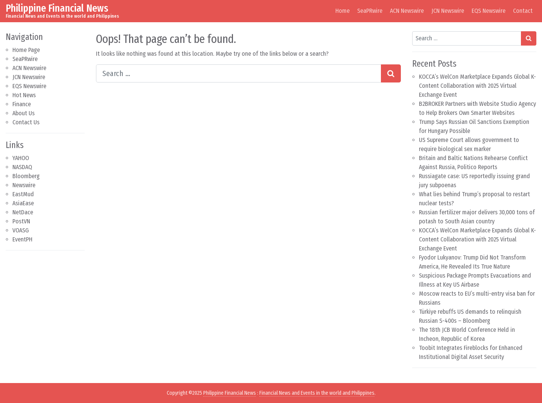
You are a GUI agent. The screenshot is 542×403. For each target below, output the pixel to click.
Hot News (24, 95)
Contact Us (26, 122)
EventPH (22, 239)
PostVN (21, 221)
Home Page (26, 49)
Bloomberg (26, 176)
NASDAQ (22, 167)
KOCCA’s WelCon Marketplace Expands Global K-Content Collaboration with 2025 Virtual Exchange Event (477, 85)
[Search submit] (391, 73)
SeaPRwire (369, 10)
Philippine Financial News (57, 8)
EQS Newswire (488, 10)
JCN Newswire (447, 10)
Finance (21, 104)
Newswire (23, 185)
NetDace (22, 212)
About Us (23, 113)
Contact (523, 10)
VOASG (20, 230)
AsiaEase (23, 203)
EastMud (23, 194)
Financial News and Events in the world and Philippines (317, 393)
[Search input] (238, 73)
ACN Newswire (407, 10)
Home (342, 10)
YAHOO (20, 158)
